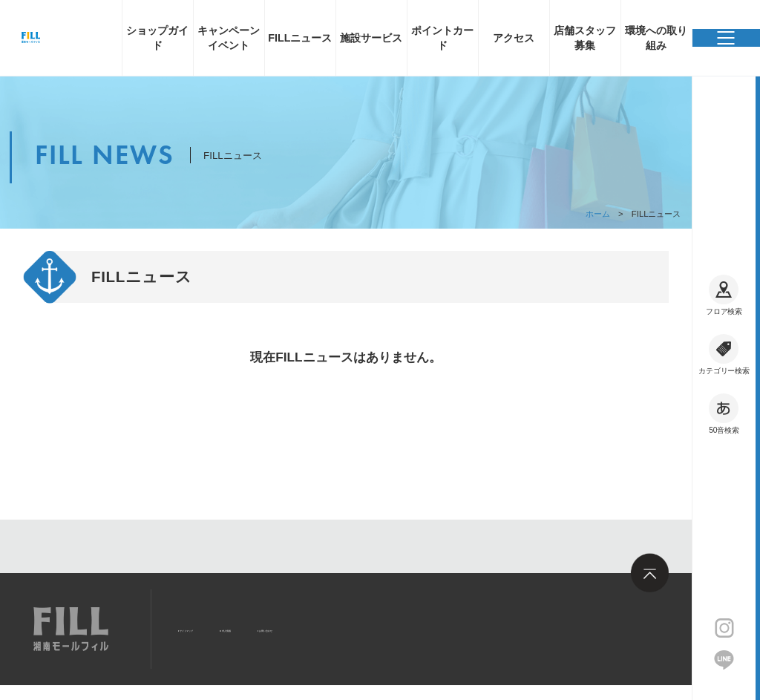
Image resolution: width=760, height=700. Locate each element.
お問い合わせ (381, 627)
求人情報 (298, 627)
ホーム (598, 213)
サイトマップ (215, 627)
